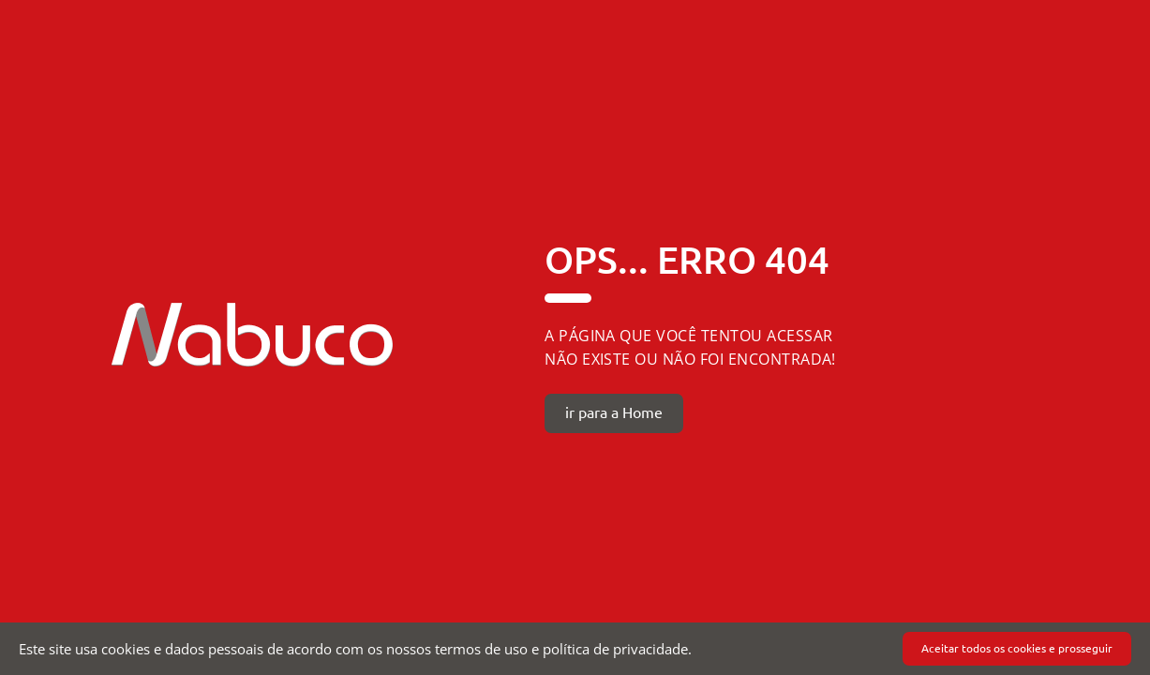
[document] (575, 649)
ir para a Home (614, 412)
